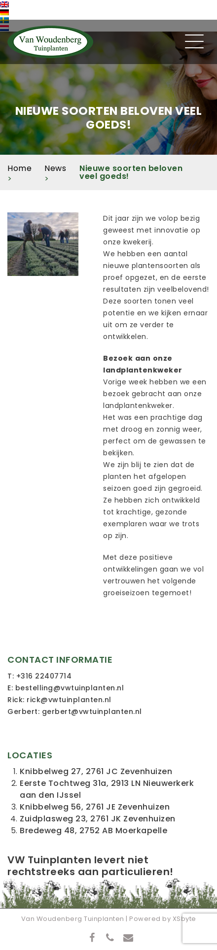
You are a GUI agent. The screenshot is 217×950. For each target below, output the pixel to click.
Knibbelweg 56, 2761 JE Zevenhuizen (95, 807)
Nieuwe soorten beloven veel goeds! (130, 172)
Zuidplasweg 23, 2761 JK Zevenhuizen (98, 818)
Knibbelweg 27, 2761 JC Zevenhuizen (96, 771)
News (55, 168)
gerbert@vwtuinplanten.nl (92, 711)
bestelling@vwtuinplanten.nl (69, 688)
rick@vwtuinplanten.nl (69, 700)
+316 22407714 (44, 676)
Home (19, 168)
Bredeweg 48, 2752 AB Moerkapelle (93, 830)
